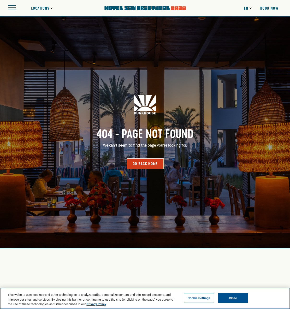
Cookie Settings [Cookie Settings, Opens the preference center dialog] (199, 298)
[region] (145, 298)
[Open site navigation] (12, 8)
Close (233, 298)
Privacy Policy (96, 304)
